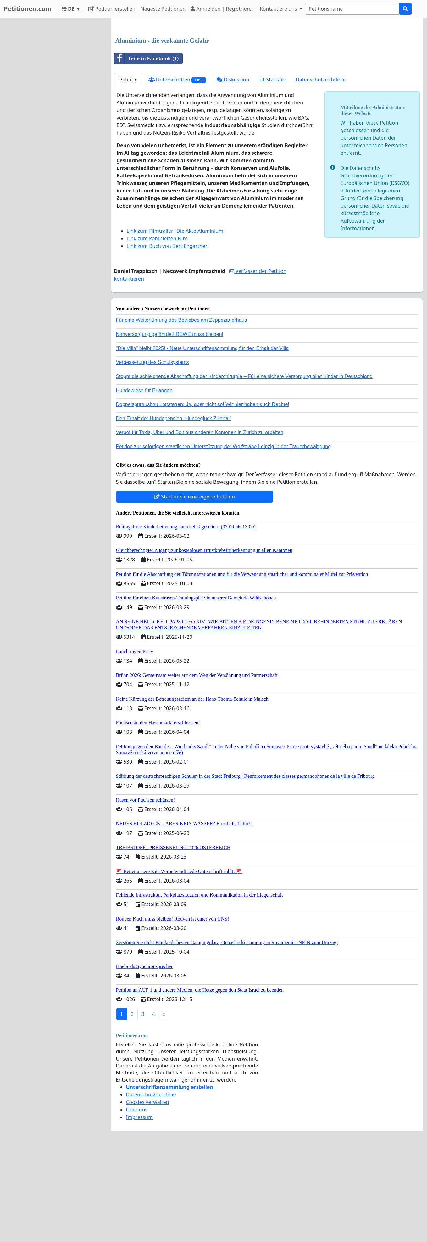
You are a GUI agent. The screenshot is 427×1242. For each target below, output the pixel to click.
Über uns (137, 1197)
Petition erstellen (112, 8)
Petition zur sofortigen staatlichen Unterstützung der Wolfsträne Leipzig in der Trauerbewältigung (223, 534)
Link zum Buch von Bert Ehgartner (167, 334)
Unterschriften (177, 167)
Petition (128, 167)
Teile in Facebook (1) (146, 146)
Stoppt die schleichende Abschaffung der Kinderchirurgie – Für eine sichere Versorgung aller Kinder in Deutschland (244, 464)
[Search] (352, 9)
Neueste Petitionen (163, 8)
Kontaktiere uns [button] (279, 8)
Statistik (272, 167)
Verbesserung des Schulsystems (152, 450)
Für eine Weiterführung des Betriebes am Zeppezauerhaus (181, 408)
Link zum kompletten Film (157, 326)
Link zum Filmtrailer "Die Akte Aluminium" (176, 318)
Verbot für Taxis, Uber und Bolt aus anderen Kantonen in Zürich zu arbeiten (199, 520)
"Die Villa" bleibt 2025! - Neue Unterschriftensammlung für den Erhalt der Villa (202, 436)
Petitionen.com (28, 8)
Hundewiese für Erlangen (144, 478)
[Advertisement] (267, 72)
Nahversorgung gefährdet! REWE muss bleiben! (170, 422)
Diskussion (233, 167)
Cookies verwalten (147, 1190)
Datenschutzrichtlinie (321, 167)
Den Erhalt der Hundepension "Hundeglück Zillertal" (173, 506)
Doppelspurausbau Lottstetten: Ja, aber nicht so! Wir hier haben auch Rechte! (202, 492)
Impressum (139, 1205)
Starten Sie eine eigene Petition (194, 584)
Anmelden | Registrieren (223, 8)
